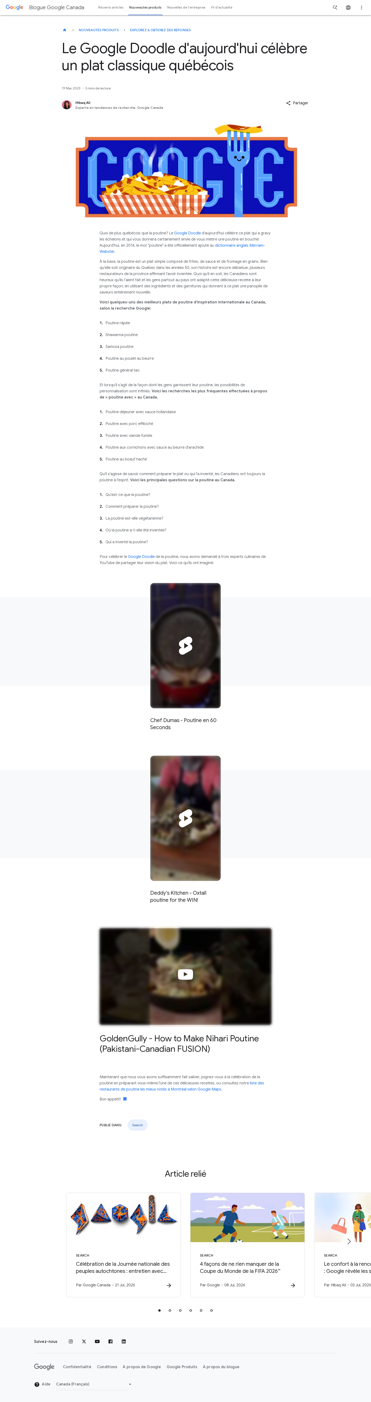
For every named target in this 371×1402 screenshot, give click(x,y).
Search (137, 1125)
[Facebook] (110, 1341)
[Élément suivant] (349, 1241)
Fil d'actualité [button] (221, 7)
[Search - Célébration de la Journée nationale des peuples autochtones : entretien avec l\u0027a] (123, 1245)
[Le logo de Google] (44, 1367)
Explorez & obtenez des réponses (160, 30)
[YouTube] (97, 1341)
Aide (42, 1384)
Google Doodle (187, 233)
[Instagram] (70, 1341)
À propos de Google (142, 1367)
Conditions (107, 1367)
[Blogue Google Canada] (64, 30)
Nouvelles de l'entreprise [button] (186, 7)
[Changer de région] (94, 1384)
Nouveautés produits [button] (145, 7)
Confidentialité (77, 1367)
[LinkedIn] (123, 1341)
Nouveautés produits (99, 30)
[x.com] (84, 1341)
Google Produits (182, 1367)
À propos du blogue (221, 1367)
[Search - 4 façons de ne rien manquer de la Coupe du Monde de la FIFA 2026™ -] (247, 1245)
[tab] (159, 1310)
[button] (297, 103)
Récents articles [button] (111, 7)
